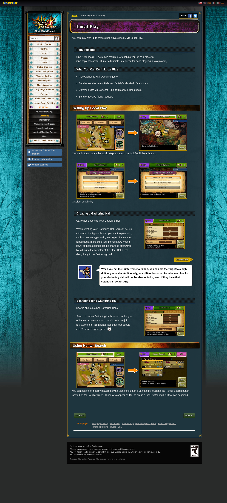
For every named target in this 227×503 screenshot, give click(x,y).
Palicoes (45, 94)
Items (44, 62)
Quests (44, 58)
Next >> (189, 415)
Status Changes (44, 67)
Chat (44, 136)
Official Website (40, 165)
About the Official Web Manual (43, 152)
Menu (44, 53)
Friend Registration (44, 128)
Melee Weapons (44, 85)
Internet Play (44, 120)
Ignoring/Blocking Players (44, 132)
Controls (44, 49)
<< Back (80, 415)
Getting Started (44, 44)
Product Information (42, 159)
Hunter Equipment (44, 71)
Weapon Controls (44, 76)
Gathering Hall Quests (44, 124)
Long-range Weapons (44, 89)
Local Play (44, 116)
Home (74, 15)
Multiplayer (44, 107)
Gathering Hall (182, 260)
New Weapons (44, 80)
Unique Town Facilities (44, 103)
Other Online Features (44, 141)
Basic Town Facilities (44, 99)
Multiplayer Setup (44, 112)
